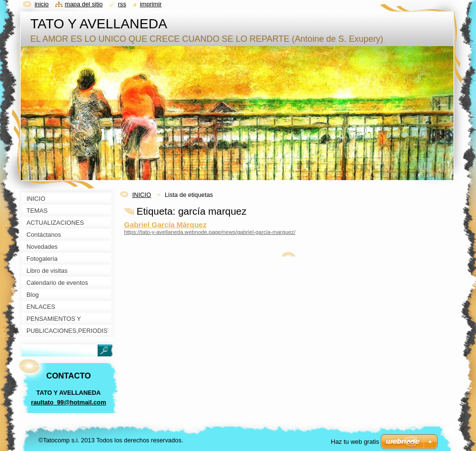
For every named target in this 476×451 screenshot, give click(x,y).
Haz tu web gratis (355, 441)
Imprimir (151, 4)
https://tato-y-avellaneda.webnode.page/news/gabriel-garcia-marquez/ (210, 232)
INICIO (141, 194)
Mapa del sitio (84, 4)
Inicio (42, 4)
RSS (122, 4)
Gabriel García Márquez (165, 224)
